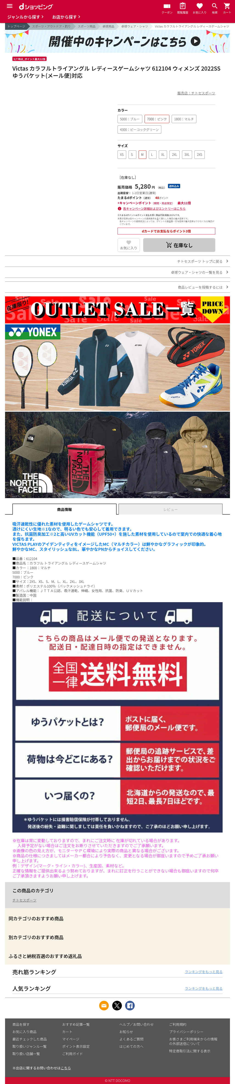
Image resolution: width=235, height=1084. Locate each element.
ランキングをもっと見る (204, 971)
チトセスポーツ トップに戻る (200, 261)
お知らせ (126, 1031)
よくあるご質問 (131, 1039)
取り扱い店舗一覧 (26, 1053)
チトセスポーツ (24, 900)
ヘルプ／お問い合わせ (136, 1024)
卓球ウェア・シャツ (134, 26)
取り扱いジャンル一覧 (29, 1046)
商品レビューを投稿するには (200, 287)
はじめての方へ (131, 1046)
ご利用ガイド (72, 1053)
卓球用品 (108, 26)
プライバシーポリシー (186, 1031)
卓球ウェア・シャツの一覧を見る (197, 272)
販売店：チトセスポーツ (196, 93)
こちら (66, 1067)
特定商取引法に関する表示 (189, 1050)
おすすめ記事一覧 (76, 1024)
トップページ (16, 26)
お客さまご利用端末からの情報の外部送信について (193, 1041)
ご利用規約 (177, 1024)
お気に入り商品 (24, 1031)
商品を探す (21, 1024)
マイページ (70, 1039)
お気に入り (128, 247)
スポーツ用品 (87, 26)
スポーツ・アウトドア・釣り (51, 26)
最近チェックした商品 (29, 1039)
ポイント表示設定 (76, 1046)
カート (67, 1031)
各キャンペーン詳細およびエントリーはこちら (154, 208)
